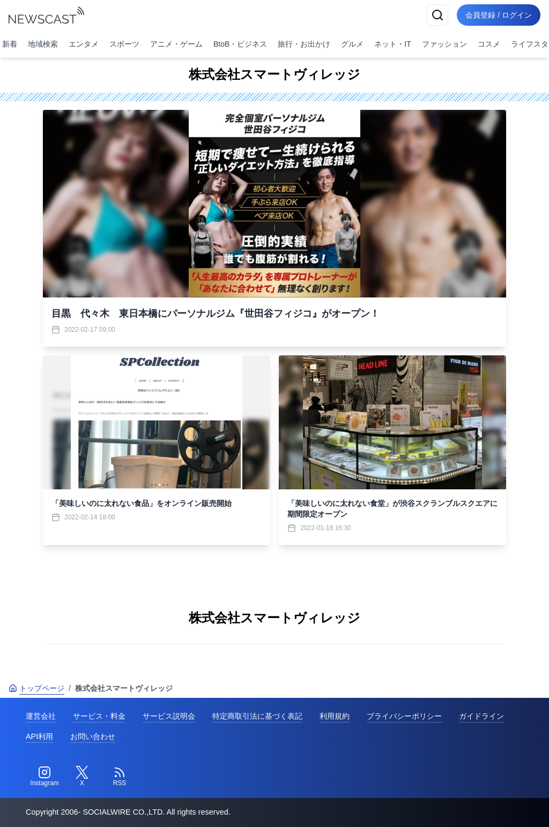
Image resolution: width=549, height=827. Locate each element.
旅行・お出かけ (304, 44)
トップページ (36, 688)
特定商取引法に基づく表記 (257, 716)
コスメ (489, 44)
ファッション (444, 44)
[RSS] (119, 776)
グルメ (352, 44)
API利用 (39, 736)
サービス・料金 (99, 716)
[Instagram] (44, 776)
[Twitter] (82, 776)
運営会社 (41, 716)
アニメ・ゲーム (176, 44)
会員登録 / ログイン (498, 15)
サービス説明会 (169, 716)
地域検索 (43, 44)
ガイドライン (481, 716)
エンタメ (84, 44)
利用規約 (335, 716)
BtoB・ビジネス (240, 44)
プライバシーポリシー (404, 716)
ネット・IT (392, 44)
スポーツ (124, 44)
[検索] (437, 15)
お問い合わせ (92, 736)
